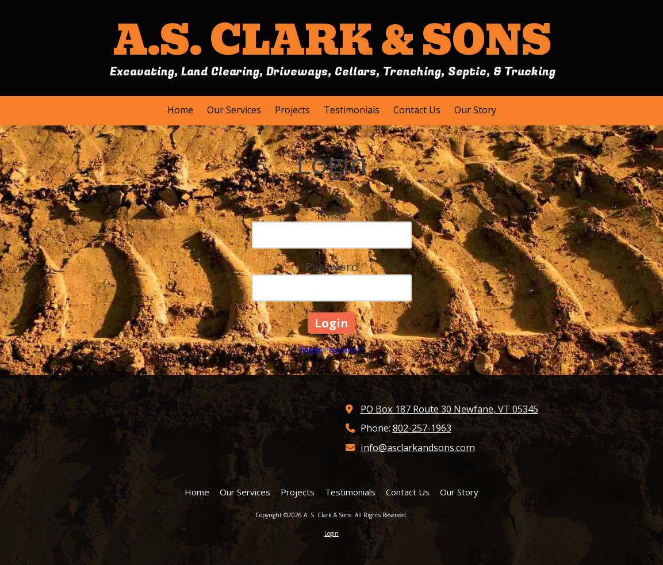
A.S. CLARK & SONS (332, 40)
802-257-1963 (422, 428)
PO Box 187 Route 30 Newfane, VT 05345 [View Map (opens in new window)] (449, 409)
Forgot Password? (332, 350)
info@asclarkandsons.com (418, 447)
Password (331, 266)
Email (331, 214)
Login (331, 533)
